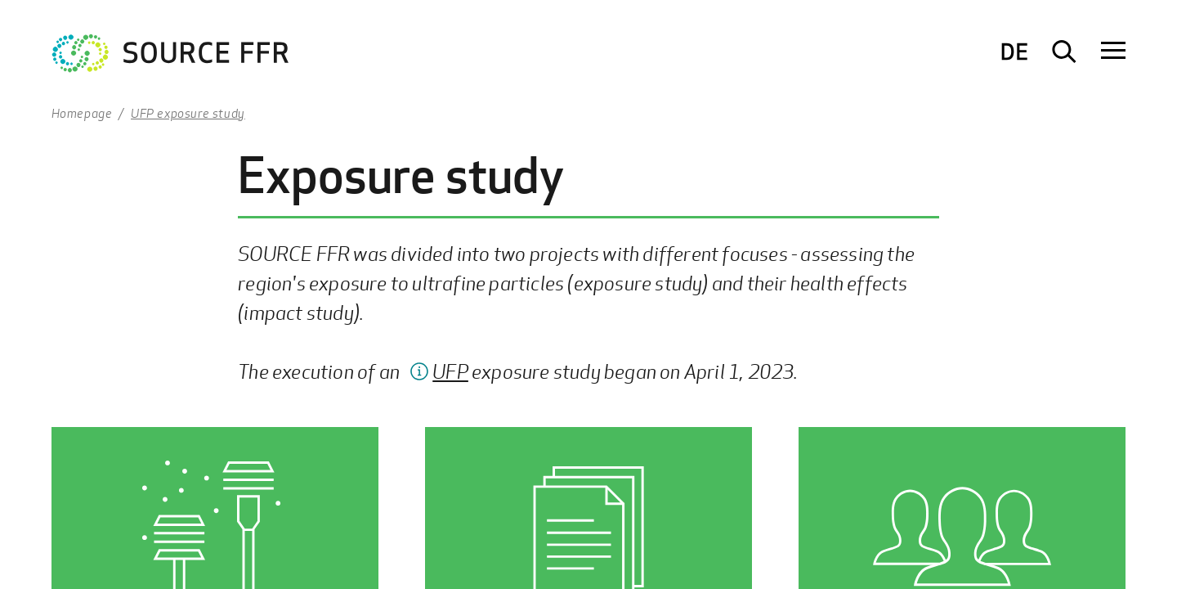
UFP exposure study (188, 113)
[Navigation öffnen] (1113, 51)
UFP (450, 371)
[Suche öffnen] (1064, 51)
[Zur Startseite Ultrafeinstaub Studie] (170, 57)
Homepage (82, 113)
